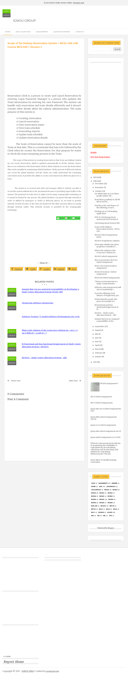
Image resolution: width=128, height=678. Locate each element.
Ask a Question (23, 32)
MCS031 (101, 499)
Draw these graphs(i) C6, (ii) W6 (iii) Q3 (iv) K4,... (107, 201)
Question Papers (62, 32)
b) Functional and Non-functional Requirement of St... (106, 307)
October (98, 191)
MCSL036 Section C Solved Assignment (105, 273)
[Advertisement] (44, 67)
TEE (98, 515)
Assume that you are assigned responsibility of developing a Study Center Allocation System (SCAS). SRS (50, 290)
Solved (109, 512)
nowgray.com (52, 671)
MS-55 (115, 509)
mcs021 (101, 496)
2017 (94, 177)
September (99, 326)
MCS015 (110, 493)
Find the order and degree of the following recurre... (107, 206)
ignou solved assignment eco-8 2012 (105, 437)
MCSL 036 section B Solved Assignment (106, 267)
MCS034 (101, 502)
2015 (95, 362)
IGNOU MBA (28, 671)
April (97, 345)
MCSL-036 (94, 506)
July (96, 334)
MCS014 (101, 493)
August (98, 330)
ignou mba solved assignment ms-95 (105, 431)
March (97, 349)
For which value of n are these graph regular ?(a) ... (107, 195)
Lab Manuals (110, 486)
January (98, 357)
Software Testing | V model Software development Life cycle (51, 317)
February (98, 353)
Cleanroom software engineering (37, 303)
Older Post (73, 381)
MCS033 (93, 502)
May (97, 341)
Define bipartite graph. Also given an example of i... (106, 300)
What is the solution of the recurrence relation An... (105, 251)
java (100, 486)
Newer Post (15, 381)
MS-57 (93, 512)
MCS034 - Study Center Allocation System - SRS (44, 358)
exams (93, 486)
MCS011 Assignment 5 (109, 383)
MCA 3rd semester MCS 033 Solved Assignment (106, 261)
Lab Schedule (96, 489)
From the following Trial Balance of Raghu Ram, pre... (107, 294)
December (99, 184)
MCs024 (93, 499)
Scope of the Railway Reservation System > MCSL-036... (107, 229)
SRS (92, 515)
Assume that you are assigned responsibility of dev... (107, 320)
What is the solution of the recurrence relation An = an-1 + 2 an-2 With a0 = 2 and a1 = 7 (50, 331)
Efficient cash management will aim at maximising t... (108, 288)
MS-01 (101, 509)
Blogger (111, 528)
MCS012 (115, 489)
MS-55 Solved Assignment (101, 397)
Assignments (42, 32)
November (99, 187)
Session (101, 512)
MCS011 (106, 489)
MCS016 (93, 496)
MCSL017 (103, 506)
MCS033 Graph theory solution (107, 241)
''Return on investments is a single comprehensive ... (106, 282)
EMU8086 (114, 483)
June (97, 338)
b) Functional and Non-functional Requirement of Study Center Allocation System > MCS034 (51, 345)
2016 (95, 181)
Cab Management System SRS (107, 223)
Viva (110, 515)
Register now (78, 3)
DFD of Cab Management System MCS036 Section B (106, 218)
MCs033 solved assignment (106, 256)
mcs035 (110, 502)
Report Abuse (14, 662)
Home (7, 32)
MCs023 (110, 496)
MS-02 (108, 509)
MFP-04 (112, 506)
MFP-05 (93, 509)
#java (93, 483)
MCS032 (110, 499)
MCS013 (93, 493)
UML (104, 515)
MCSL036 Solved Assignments (107, 278)
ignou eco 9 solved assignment (103, 425)
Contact (80, 32)
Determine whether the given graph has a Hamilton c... (107, 245)
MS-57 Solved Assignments (101, 403)
